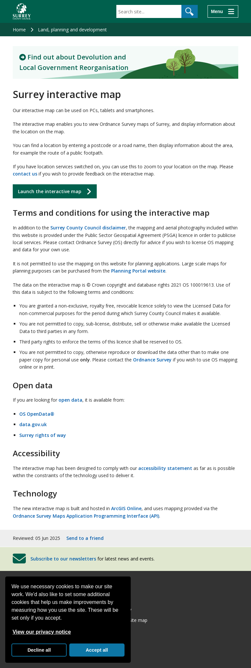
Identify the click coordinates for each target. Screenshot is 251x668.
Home (19, 29)
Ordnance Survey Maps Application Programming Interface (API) (86, 516)
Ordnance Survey (152, 360)
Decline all (39, 650)
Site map (138, 620)
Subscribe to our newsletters (63, 559)
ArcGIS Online (126, 508)
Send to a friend (85, 538)
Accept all (97, 650)
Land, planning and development (72, 29)
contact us (25, 174)
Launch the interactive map (49, 191)
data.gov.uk (33, 424)
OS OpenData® (36, 414)
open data (70, 400)
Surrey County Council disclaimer (88, 228)
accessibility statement (165, 468)
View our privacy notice (41, 632)
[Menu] (223, 11)
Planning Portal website (138, 271)
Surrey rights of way (42, 435)
